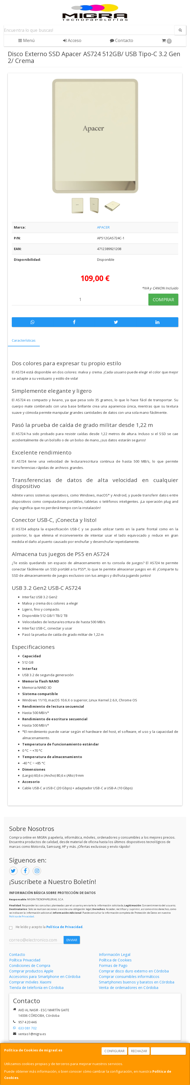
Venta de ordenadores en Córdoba (128, 987)
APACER (103, 227)
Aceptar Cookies (168, 1051)
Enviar (71, 940)
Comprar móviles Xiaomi (30, 982)
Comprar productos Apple (31, 970)
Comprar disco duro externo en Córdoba (134, 970)
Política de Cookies (115, 959)
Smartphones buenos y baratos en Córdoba (136, 982)
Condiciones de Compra (29, 965)
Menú (26, 40)
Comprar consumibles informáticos (129, 976)
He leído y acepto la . (49, 927)
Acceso (72, 40)
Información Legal (114, 954)
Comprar (163, 300)
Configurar (114, 1051)
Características (24, 340)
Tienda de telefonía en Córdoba (36, 987)
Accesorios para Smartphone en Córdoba (44, 976)
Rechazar (139, 1051)
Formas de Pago (113, 965)
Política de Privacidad (21, 916)
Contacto (121, 40)
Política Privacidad (24, 959)
